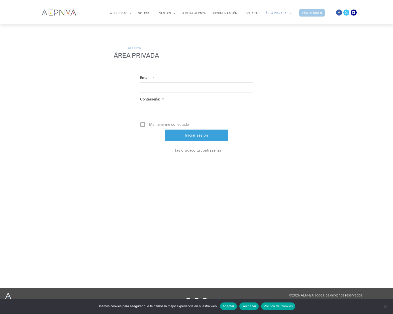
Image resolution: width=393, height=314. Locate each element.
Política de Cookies (278, 306)
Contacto (252, 13)
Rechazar (249, 306)
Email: (147, 77)
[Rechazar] (385, 306)
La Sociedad (120, 13)
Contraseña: (152, 99)
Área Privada (278, 13)
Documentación (224, 13)
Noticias (144, 13)
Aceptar (228, 306)
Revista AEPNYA (193, 13)
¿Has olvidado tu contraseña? (196, 150)
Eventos (166, 13)
